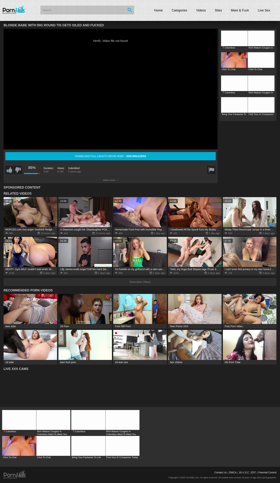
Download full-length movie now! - (110, 156)
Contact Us (220, 472)
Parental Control (267, 472)
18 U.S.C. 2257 (247, 472)
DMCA (232, 472)
